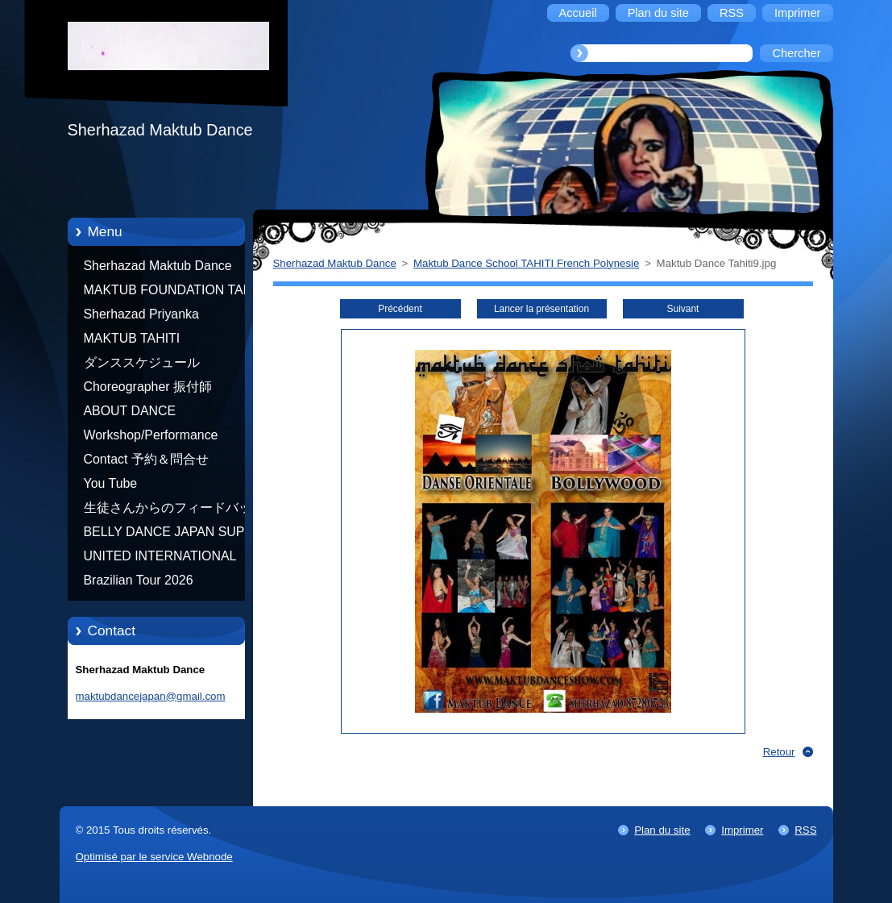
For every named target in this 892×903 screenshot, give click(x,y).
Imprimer (742, 830)
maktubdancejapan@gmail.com (151, 696)
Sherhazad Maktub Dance (158, 266)
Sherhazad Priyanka (141, 314)
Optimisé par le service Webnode (154, 857)
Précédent (399, 308)
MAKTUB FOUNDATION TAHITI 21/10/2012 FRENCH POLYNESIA (176, 292)
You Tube (111, 483)
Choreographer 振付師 (148, 386)
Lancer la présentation (541, 308)
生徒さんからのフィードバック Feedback (174, 510)
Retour (779, 752)
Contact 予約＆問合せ (146, 459)
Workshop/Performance (151, 435)
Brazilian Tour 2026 (138, 580)
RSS (805, 830)
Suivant (683, 308)
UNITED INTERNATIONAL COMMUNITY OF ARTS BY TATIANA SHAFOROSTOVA (164, 558)
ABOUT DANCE (130, 411)
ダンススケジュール (142, 362)
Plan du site (662, 830)
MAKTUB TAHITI (132, 338)
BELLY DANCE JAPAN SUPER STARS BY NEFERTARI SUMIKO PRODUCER (173, 534)
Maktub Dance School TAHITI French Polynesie (526, 263)
